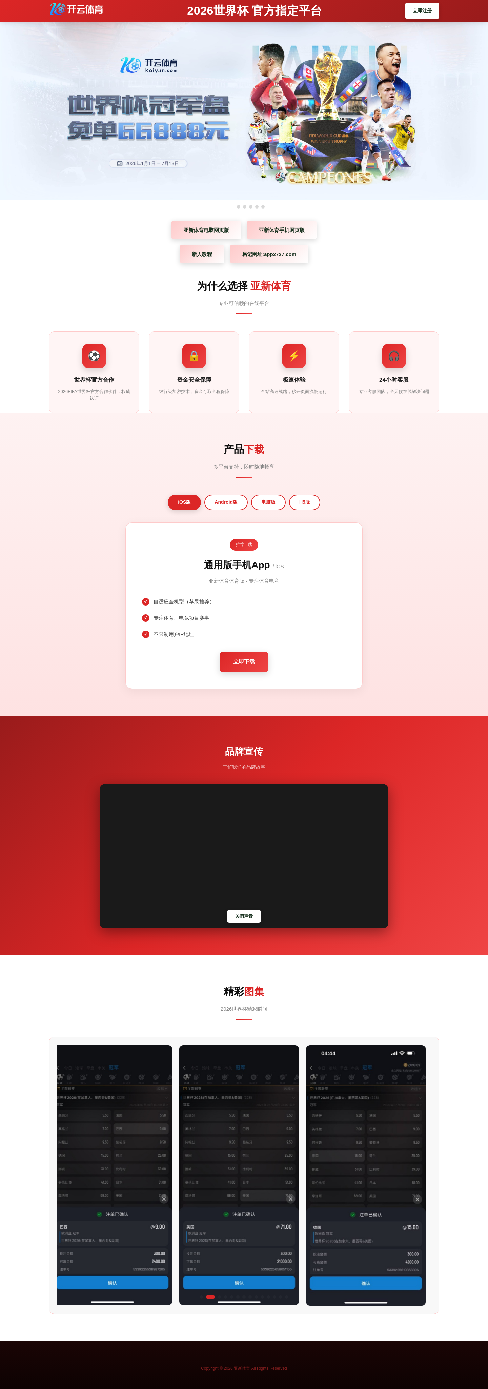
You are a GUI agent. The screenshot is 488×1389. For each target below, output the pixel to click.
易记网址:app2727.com (269, 254)
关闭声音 (244, 916)
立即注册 (422, 10)
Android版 (226, 502)
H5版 (304, 502)
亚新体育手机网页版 (282, 230)
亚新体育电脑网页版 (206, 230)
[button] (204, 1297)
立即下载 (244, 661)
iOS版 (184, 502)
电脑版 (268, 502)
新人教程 (202, 254)
